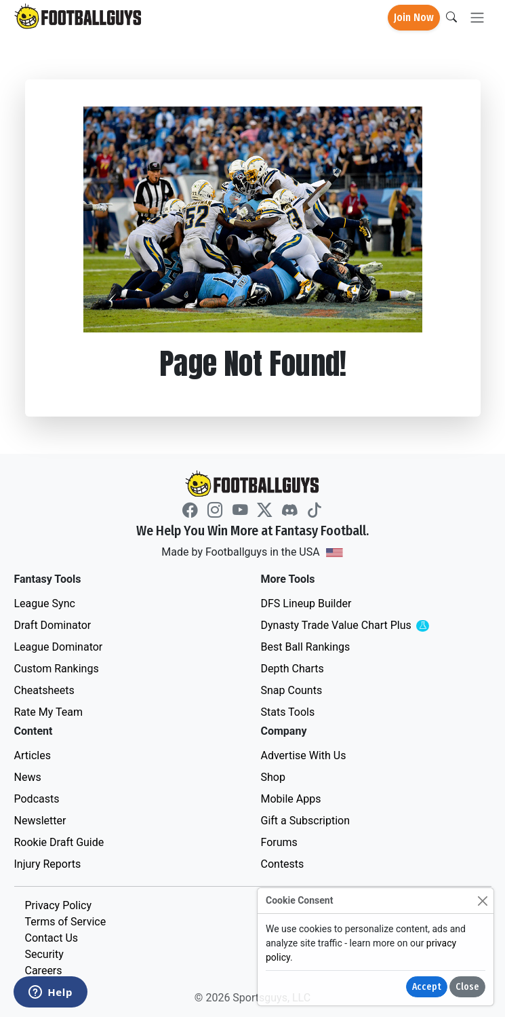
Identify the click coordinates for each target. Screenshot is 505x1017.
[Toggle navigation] (477, 18)
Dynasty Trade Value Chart (362, 626)
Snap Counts (292, 690)
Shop (273, 777)
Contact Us (52, 938)
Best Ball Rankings (305, 646)
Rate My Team (48, 712)
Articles (32, 755)
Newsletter (40, 820)
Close (467, 987)
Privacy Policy (58, 905)
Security (44, 954)
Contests (282, 864)
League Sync (44, 603)
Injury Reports (47, 864)
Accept (426, 987)
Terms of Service (65, 921)
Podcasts (37, 798)
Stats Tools (288, 712)
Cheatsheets (44, 690)
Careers (43, 970)
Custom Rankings (56, 668)
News (27, 777)
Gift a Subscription (305, 820)
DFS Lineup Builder (306, 603)
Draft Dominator (53, 625)
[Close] (482, 901)
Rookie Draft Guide (59, 842)
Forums (279, 842)
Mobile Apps (291, 798)
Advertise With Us (303, 755)
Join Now (414, 17)
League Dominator (58, 646)
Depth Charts (292, 668)
